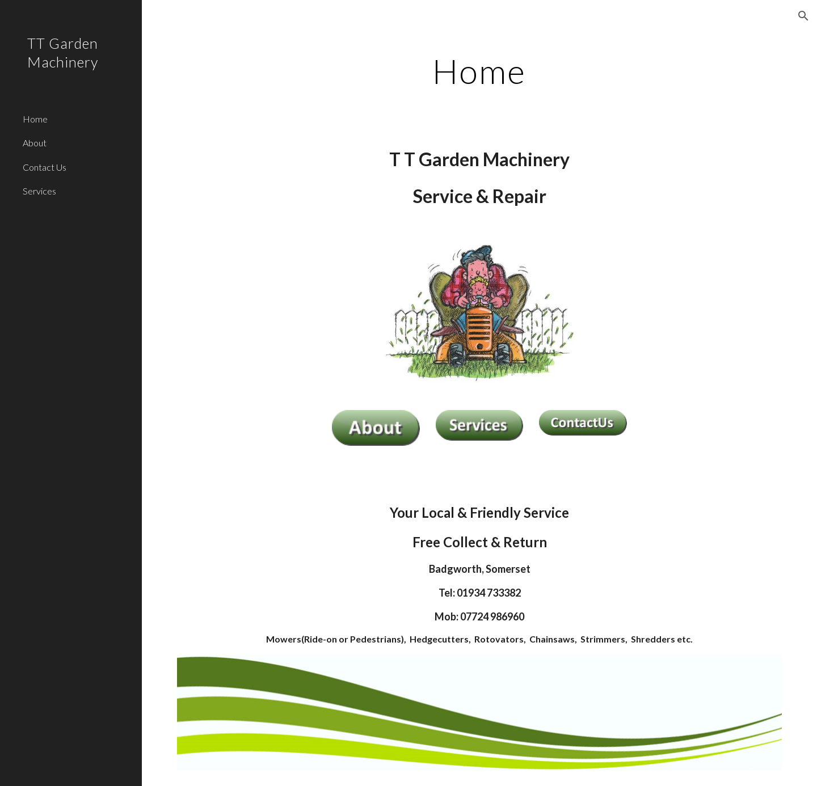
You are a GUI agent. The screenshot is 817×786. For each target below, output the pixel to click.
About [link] (35, 142)
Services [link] (39, 190)
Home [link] (35, 118)
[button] (803, 15)
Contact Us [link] (44, 167)
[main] (479, 71)
